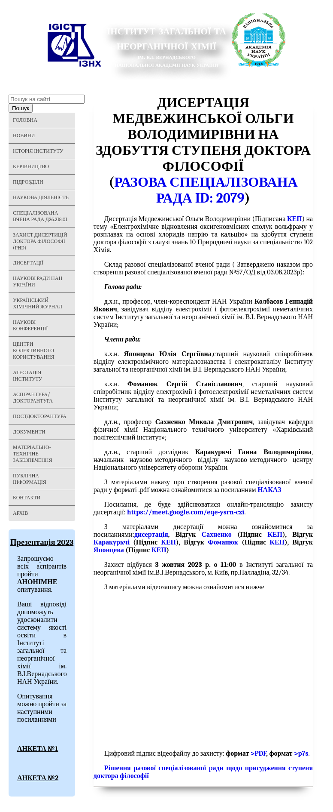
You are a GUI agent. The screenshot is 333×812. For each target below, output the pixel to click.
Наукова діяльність (41, 197)
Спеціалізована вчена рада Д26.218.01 (40, 216)
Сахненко (217, 534)
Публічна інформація (29, 479)
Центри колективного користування (33, 350)
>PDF (258, 753)
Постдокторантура (40, 416)
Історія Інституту (38, 151)
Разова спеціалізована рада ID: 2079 (205, 190)
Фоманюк (223, 542)
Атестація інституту (27, 375)
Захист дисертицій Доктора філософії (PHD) (40, 241)
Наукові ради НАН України (37, 281)
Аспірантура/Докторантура (33, 397)
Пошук (20, 108)
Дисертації (28, 263)
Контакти (26, 498)
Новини (24, 135)
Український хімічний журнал (37, 303)
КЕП (274, 534)
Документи (29, 432)
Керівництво (31, 166)
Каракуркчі (112, 542)
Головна (25, 120)
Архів (20, 513)
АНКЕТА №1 (37, 749)
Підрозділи (28, 182)
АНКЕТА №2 (37, 778)
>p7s (301, 753)
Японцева (109, 550)
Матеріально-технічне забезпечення (32, 453)
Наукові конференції (30, 325)
